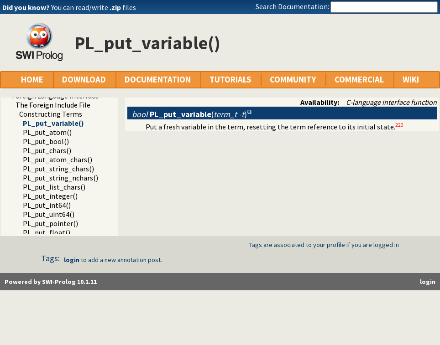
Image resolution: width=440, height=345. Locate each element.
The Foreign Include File (53, 104)
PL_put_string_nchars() (60, 177)
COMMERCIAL (359, 79)
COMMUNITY (293, 79)
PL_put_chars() (47, 150)
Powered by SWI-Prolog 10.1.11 (51, 282)
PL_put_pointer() (50, 223)
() (189, 114)
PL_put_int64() (47, 205)
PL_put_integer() (50, 196)
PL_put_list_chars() (54, 186)
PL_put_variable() (53, 123)
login (71, 260)
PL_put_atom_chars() (57, 159)
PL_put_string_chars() (58, 168)
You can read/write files (93, 7)
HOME (32, 79)
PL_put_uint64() (48, 214)
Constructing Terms (50, 113)
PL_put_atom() (47, 132)
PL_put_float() (46, 232)
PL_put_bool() (46, 141)
